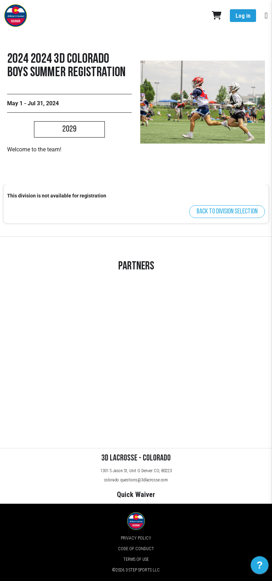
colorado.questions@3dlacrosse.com (136, 479)
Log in (243, 15)
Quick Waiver (136, 494)
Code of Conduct (136, 548)
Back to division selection (227, 211)
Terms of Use (136, 559)
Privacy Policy (136, 538)
